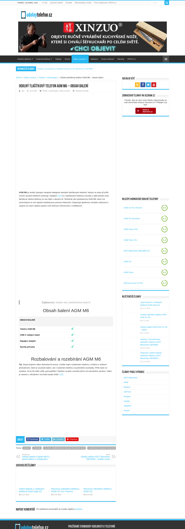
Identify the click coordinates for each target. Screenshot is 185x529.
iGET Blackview (130, 378)
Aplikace (94, 59)
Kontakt (69, 3)
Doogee (127, 396)
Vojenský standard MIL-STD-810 (82, 503)
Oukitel (127, 401)
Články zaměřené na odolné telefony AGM (65, 413)
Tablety (58, 59)
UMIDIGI (127, 406)
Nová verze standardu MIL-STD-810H (84, 513)
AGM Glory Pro (130, 240)
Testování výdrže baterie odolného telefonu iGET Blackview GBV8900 (151, 355)
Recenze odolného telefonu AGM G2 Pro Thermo (65, 455)
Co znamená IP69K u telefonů (81, 508)
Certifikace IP (74, 498)
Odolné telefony (24, 59)
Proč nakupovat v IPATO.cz (105, 3)
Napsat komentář (82, 91)
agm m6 (37, 413)
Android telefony (43, 59)
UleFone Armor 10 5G (133, 283)
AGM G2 (127, 261)
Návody (120, 59)
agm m (27, 413)
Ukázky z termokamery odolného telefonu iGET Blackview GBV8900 (65, 69)
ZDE (61, 340)
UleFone (127, 392)
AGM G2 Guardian (132, 218)
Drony (67, 59)
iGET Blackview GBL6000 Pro (137, 251)
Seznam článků (56, 3)
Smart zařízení (107, 59)
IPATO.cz (132, 59)
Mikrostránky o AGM (83, 3)
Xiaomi (127, 410)
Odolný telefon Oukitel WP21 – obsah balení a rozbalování (37, 422)
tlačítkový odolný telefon (102, 413)
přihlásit (78, 474)
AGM (59, 161)
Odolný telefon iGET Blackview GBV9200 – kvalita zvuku (94, 422)
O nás (44, 3)
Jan (23, 91)
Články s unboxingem (48, 77)
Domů (18, 77)
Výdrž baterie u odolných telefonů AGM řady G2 (31, 455)
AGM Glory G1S (131, 229)
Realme (127, 387)
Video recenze (79, 59)
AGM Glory (128, 272)
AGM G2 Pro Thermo (133, 208)
